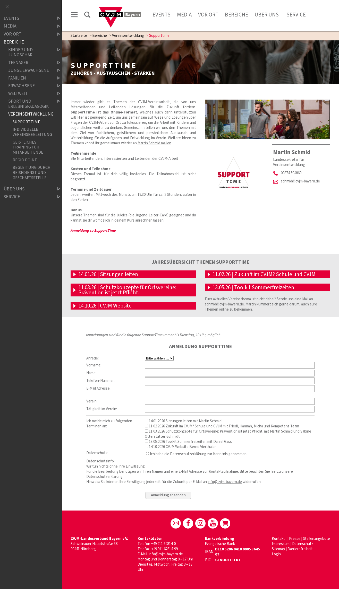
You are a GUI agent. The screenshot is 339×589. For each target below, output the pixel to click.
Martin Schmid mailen (154, 143)
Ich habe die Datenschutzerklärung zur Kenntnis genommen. (196, 454)
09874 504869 (291, 173)
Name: (91, 373)
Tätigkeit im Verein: (101, 409)
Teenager (30, 63)
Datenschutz (302, 544)
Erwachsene (30, 86)
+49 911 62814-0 (163, 544)
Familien (30, 78)
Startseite (79, 35)
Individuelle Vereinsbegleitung (32, 132)
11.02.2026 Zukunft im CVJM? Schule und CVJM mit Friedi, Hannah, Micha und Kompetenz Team (222, 426)
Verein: (91, 401)
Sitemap (278, 549)
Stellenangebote (316, 538)
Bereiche (236, 15)
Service (295, 15)
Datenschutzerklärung (104, 476)
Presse (294, 538)
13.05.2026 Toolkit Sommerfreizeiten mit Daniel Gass (188, 441)
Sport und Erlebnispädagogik (30, 103)
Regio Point (25, 160)
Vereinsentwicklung (128, 35)
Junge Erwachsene (30, 70)
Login (276, 554)
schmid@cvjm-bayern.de (300, 181)
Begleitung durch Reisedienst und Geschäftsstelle (31, 172)
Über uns (267, 15)
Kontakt (279, 538)
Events (161, 15)
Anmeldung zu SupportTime (93, 230)
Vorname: (93, 365)
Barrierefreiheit (300, 549)
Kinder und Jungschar (30, 52)
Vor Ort (208, 15)
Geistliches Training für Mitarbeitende (28, 147)
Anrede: (92, 358)
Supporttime (26, 122)
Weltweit (30, 93)
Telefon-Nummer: (100, 380)
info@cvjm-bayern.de (225, 482)
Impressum (281, 544)
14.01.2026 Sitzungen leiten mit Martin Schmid (183, 421)
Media (184, 15)
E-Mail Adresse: (98, 388)
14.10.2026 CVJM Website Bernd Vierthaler (180, 447)
